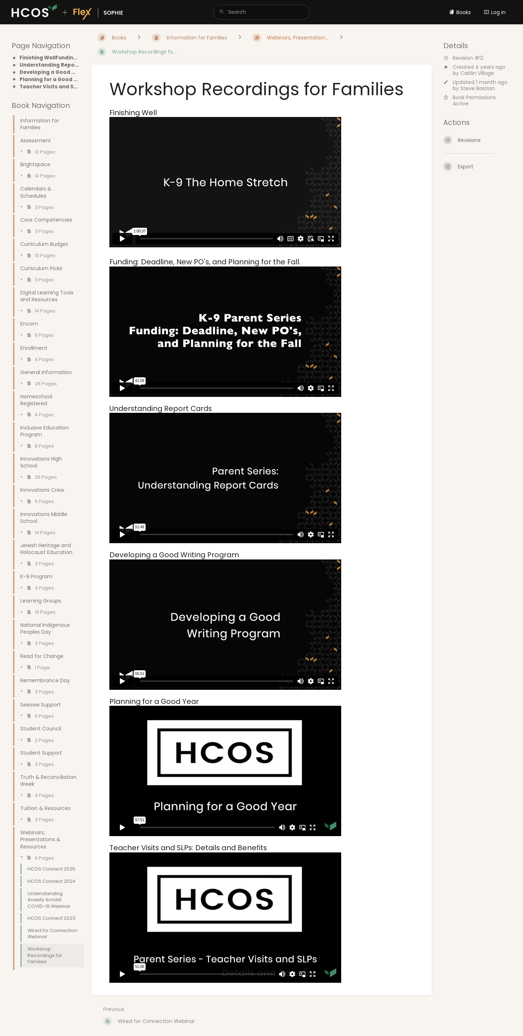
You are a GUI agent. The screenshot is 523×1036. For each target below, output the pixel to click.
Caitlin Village (477, 73)
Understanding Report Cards (50, 65)
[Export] (477, 166)
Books (460, 12)
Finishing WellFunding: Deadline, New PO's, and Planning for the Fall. (50, 58)
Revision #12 (463, 58)
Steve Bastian (477, 88)
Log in (495, 12)
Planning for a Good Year (50, 80)
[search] (261, 12)
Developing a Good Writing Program (50, 72)
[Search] (221, 12)
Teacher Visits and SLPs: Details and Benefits (50, 87)
